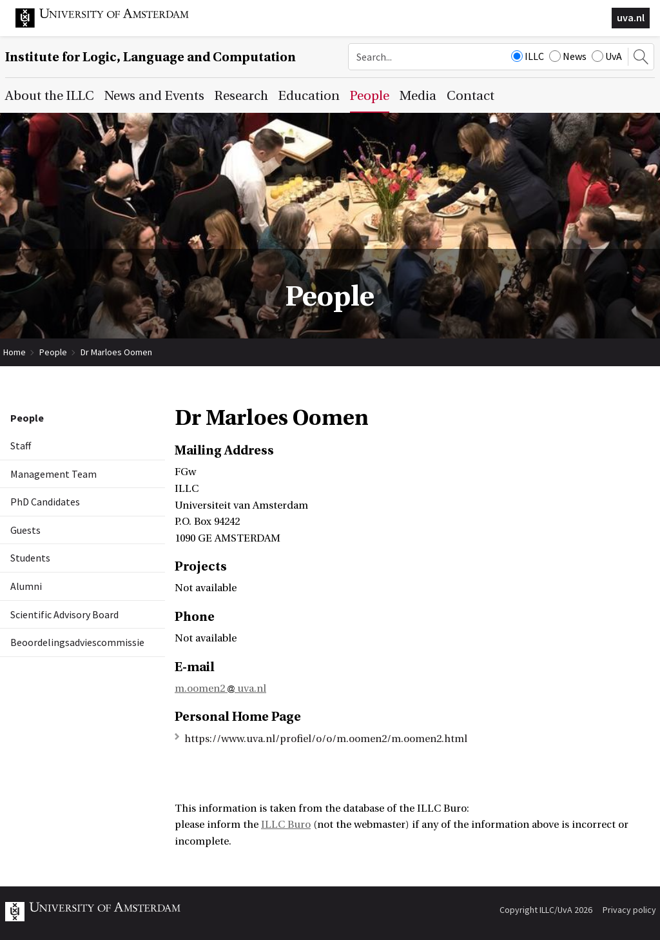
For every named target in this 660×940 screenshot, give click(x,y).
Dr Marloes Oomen (116, 352)
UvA (607, 56)
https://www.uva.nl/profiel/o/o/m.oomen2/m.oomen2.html (325, 739)
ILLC (527, 56)
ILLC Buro (286, 824)
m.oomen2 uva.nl (220, 688)
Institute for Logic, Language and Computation (150, 57)
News (568, 56)
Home (14, 352)
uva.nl (631, 17)
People (53, 352)
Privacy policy (629, 910)
